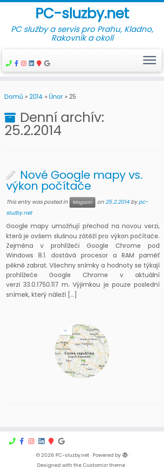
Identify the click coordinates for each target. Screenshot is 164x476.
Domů (13, 96)
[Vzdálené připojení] (10, 63)
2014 (36, 96)
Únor (56, 96)
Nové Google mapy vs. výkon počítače (74, 180)
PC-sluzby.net (82, 13)
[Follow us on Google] (48, 63)
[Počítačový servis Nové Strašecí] (17, 63)
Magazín (82, 202)
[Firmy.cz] (40, 63)
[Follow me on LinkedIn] (33, 63)
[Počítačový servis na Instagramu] (25, 63)
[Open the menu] (149, 60)
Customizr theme (104, 465)
